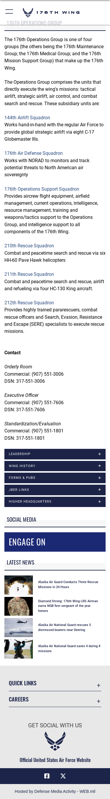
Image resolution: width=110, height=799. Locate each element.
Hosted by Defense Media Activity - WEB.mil (55, 791)
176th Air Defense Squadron (33, 153)
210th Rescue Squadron (29, 246)
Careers (18, 699)
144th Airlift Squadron (27, 117)
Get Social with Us (55, 725)
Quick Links (22, 683)
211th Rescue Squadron (29, 274)
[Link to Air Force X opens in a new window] (63, 776)
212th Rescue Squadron (29, 303)
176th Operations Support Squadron (41, 189)
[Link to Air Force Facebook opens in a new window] (47, 776)
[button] (9, 12)
